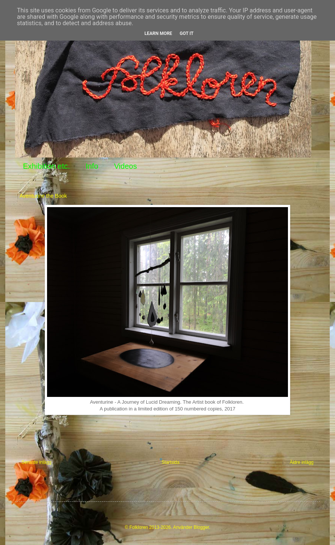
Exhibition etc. (46, 166)
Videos (125, 166)
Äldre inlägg (302, 462)
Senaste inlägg (36, 462)
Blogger (201, 527)
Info (92, 166)
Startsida (170, 462)
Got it (186, 33)
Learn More (158, 33)
